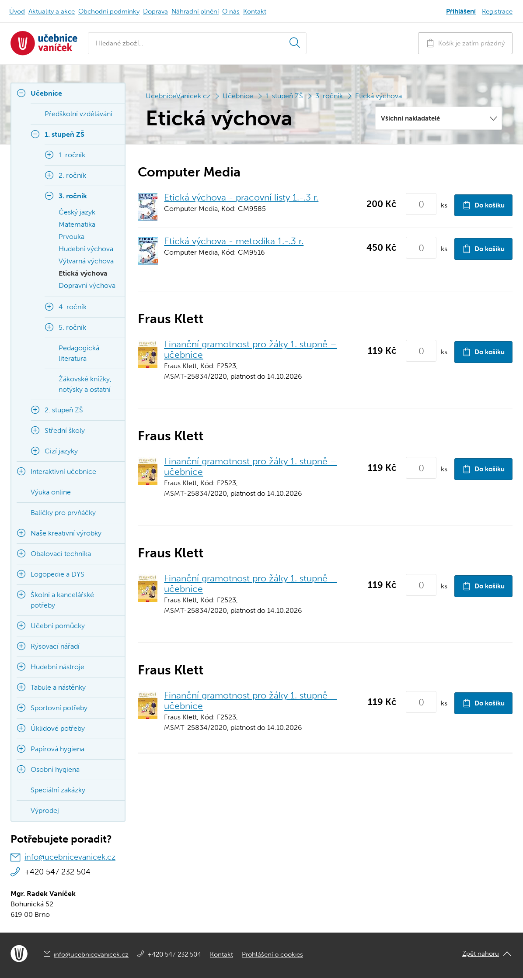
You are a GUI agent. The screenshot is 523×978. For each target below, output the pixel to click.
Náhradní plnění (195, 11)
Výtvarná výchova (86, 261)
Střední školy (65, 430)
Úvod (17, 11)
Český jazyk (77, 212)
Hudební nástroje (57, 667)
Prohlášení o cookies (272, 954)
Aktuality (51, 11)
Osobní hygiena (55, 769)
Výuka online (51, 492)
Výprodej (45, 810)
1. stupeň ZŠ (284, 96)
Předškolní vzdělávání (78, 114)
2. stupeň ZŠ (64, 410)
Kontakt (254, 11)
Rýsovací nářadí (55, 646)
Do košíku (483, 205)
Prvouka (71, 236)
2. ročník (72, 175)
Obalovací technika (61, 553)
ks (444, 205)
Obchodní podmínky (108, 11)
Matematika (77, 224)
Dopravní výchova (87, 285)
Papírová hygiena (57, 749)
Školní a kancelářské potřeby (62, 600)
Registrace (497, 11)
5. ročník (72, 327)
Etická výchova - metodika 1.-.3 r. (233, 240)
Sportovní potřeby (59, 708)
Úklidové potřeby (58, 728)
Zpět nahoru (480, 953)
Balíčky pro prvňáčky (63, 512)
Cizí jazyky (61, 451)
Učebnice (238, 96)
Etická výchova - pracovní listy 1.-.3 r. (241, 197)
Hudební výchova (86, 249)
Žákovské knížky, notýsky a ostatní (85, 384)
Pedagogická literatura (79, 353)
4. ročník (73, 307)
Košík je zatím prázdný (465, 43)
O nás (231, 11)
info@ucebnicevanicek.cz (69, 857)
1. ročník (72, 155)
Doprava (155, 11)
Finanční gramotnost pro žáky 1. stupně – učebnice (250, 349)
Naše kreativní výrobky (66, 533)
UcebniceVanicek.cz (178, 96)
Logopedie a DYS (57, 574)
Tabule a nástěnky (58, 687)
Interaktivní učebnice (63, 471)
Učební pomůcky (58, 626)
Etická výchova (378, 96)
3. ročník (329, 96)
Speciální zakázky (58, 790)
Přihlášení (461, 11)
